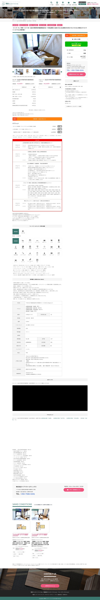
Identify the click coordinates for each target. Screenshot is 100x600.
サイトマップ (41, 594)
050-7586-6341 (93, 4)
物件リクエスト (82, 4)
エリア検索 (51, 4)
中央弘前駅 (35, 309)
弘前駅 (34, 306)
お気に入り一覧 (83, 2)
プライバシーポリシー (49, 594)
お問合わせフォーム (50, 585)
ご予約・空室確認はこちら (74, 489)
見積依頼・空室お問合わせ (39, 119)
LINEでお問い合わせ (76, 44)
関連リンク (35, 594)
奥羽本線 (27, 311)
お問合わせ (65, 594)
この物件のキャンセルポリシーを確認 (73, 106)
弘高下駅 (35, 308)
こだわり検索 (68, 4)
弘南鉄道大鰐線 (29, 308)
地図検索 (62, 4)
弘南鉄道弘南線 (29, 306)
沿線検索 (57, 4)
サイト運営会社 (58, 594)
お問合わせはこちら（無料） (76, 74)
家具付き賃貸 (74, 4)
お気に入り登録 (77, 39)
